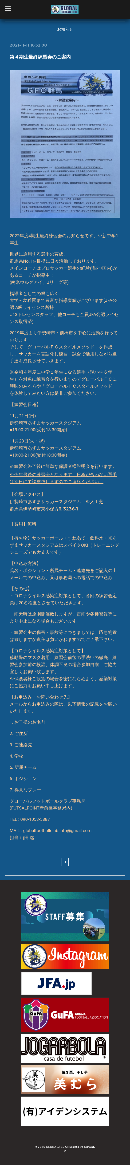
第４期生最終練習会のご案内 (40, 57)
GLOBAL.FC (54, 1147)
